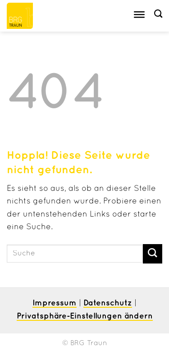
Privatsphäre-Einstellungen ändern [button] (85, 316)
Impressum (54, 303)
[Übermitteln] (152, 254)
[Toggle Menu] (139, 16)
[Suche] (158, 14)
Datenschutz (107, 303)
